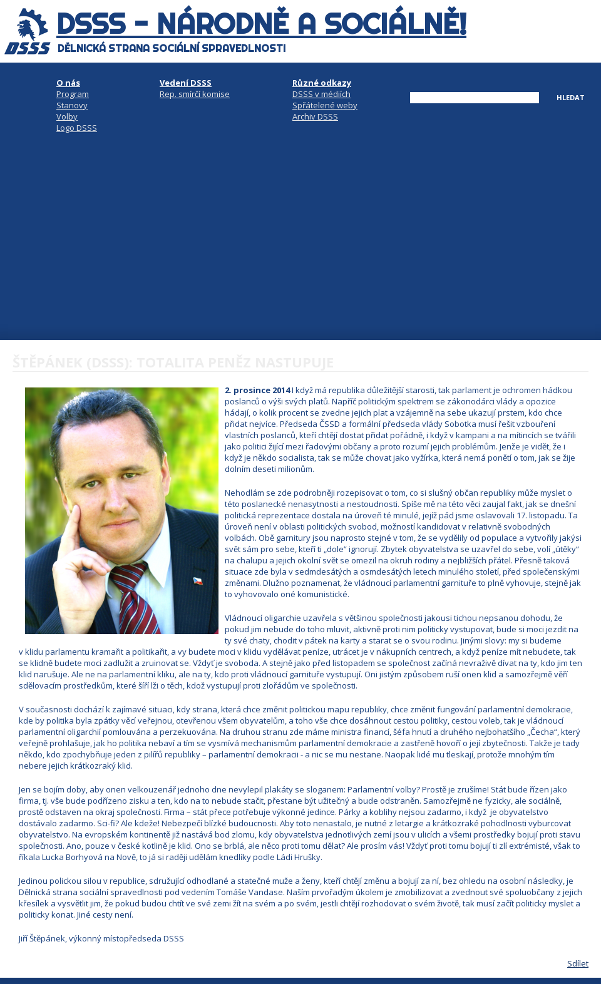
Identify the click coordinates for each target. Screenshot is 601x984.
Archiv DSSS (315, 116)
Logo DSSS (76, 127)
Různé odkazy (321, 82)
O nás (68, 82)
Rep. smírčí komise (195, 94)
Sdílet (577, 963)
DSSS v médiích (321, 94)
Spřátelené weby (324, 105)
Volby (67, 116)
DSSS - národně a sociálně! (261, 23)
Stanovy (72, 105)
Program (72, 94)
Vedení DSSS (186, 82)
